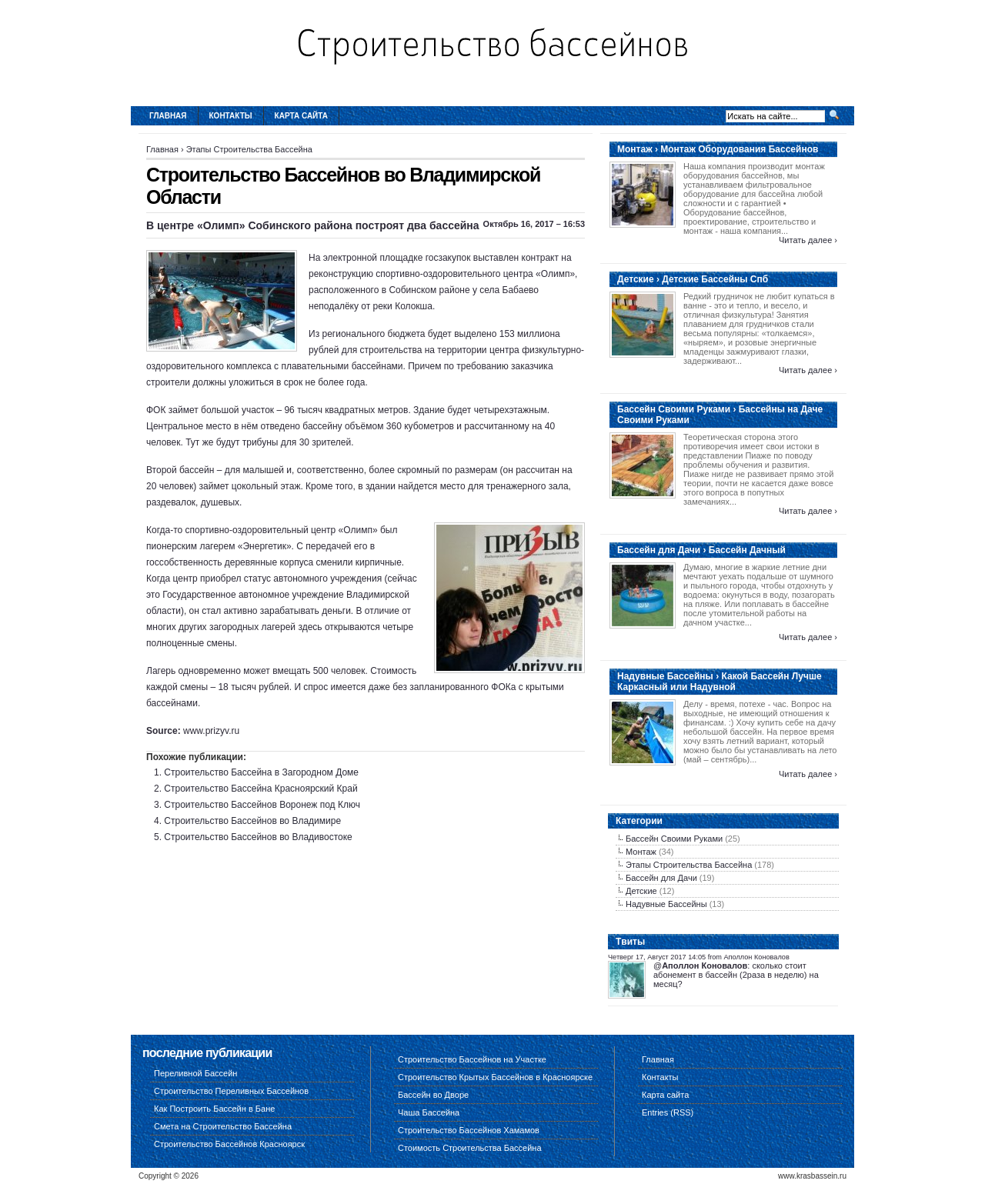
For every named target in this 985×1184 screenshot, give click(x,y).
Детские (641, 891)
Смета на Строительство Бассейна (223, 1126)
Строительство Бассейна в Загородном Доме (261, 772)
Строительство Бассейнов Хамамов (468, 1130)
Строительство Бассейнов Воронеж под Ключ (262, 804)
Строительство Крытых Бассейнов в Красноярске (495, 1077)
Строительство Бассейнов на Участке (472, 1059)
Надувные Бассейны (666, 904)
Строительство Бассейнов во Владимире (252, 820)
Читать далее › (808, 240)
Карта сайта (301, 116)
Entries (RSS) (667, 1112)
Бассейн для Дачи (661, 877)
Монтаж (641, 851)
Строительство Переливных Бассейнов (231, 1091)
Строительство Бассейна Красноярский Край (260, 788)
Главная (168, 116)
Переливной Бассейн (195, 1073)
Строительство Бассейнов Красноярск (229, 1144)
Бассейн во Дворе (433, 1094)
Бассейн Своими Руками (674, 838)
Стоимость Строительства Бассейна (470, 1147)
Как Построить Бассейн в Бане (214, 1108)
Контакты (230, 116)
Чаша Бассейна (428, 1112)
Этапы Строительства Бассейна (249, 149)
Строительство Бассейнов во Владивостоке (258, 837)
